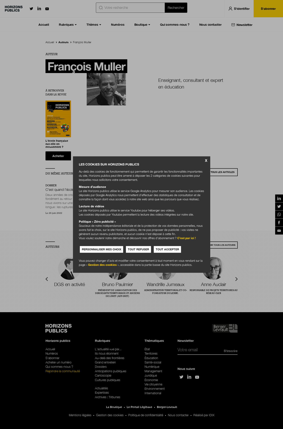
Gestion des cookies (102, 264)
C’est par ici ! (186, 238)
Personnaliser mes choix (101, 249)
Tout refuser (138, 249)
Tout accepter (167, 249)
